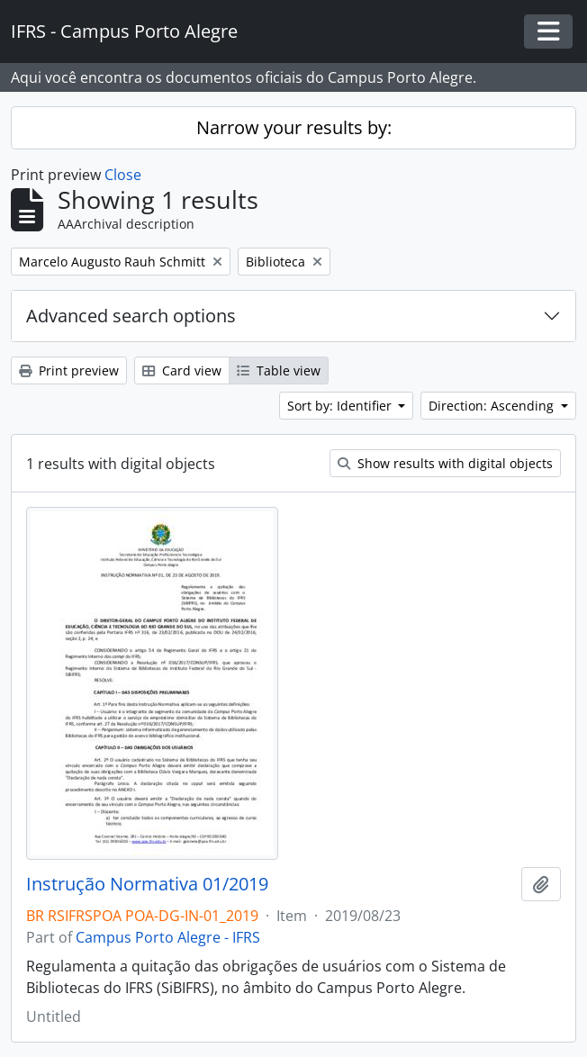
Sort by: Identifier (341, 405)
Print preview (69, 370)
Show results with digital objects (445, 463)
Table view (279, 370)
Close (122, 175)
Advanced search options (131, 315)
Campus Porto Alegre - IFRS (168, 937)
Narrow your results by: (294, 127)
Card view (181, 370)
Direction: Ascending (493, 405)
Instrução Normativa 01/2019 (147, 884)
